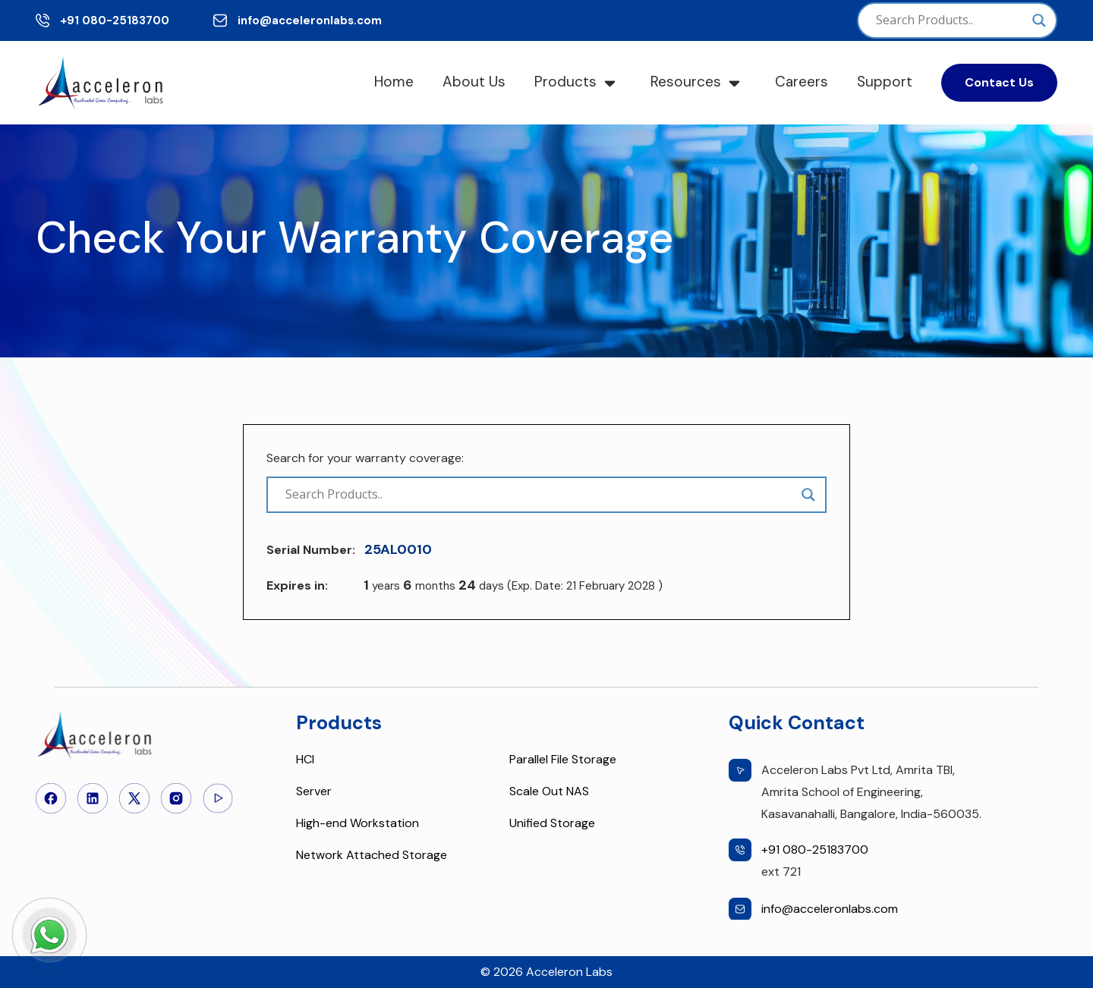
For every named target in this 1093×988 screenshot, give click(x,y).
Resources (685, 81)
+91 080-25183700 (114, 20)
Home (394, 81)
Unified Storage (552, 823)
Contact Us (999, 82)
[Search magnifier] (1039, 20)
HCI (305, 759)
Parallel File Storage (562, 759)
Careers (801, 81)
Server (314, 791)
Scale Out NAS (549, 791)
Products (565, 81)
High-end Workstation (357, 823)
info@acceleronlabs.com (310, 20)
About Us (474, 81)
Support (884, 81)
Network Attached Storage (371, 855)
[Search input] (950, 20)
